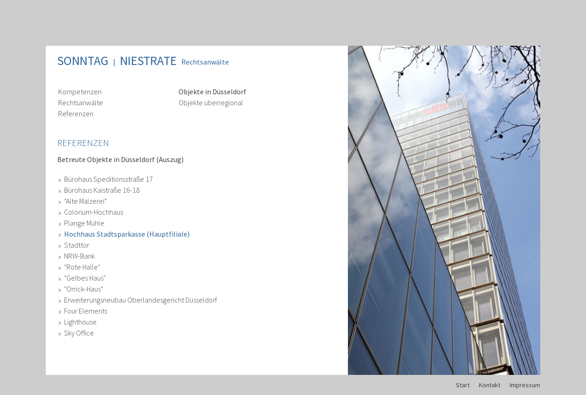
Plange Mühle (84, 222)
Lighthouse (80, 321)
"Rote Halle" (82, 266)
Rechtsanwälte (205, 61)
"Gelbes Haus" (85, 277)
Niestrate (148, 60)
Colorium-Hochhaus (93, 211)
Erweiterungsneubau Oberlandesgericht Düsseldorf (140, 299)
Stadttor (76, 244)
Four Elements (85, 310)
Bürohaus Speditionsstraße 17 (108, 179)
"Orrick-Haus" (83, 288)
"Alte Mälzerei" (85, 201)
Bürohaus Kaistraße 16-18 (102, 190)
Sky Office (79, 332)
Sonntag (83, 60)
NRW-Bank (79, 255)
